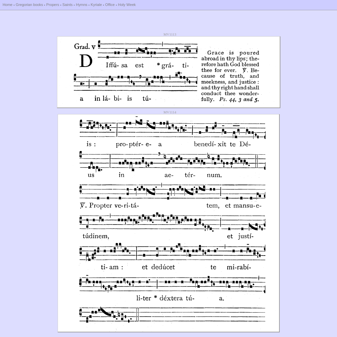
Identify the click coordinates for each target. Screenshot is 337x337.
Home (8, 5)
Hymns (82, 5)
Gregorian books (29, 5)
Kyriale (96, 5)
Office (110, 5)
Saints (68, 5)
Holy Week (127, 5)
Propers (52, 5)
